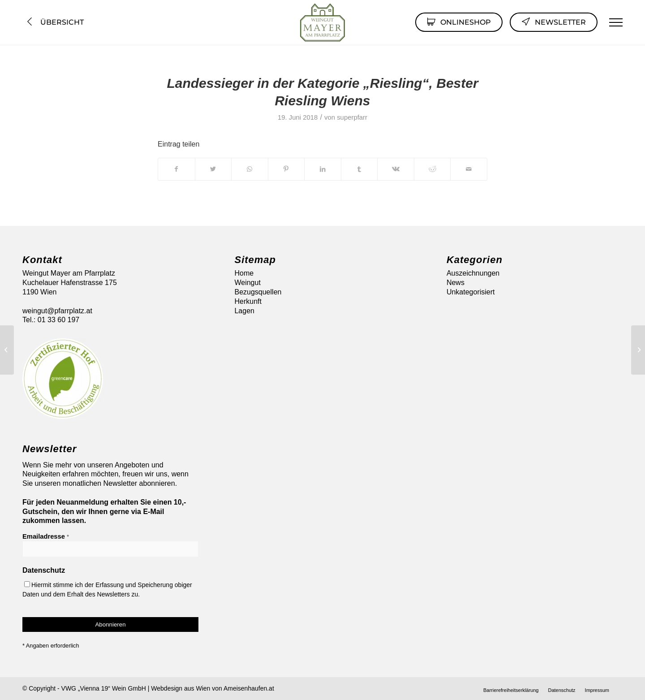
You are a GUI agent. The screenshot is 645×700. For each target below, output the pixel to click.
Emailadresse (45, 536)
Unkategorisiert (471, 292)
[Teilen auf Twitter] (213, 169)
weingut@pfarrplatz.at (57, 311)
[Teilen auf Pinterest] (286, 169)
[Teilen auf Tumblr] (359, 169)
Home (244, 273)
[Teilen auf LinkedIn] (323, 169)
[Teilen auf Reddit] (432, 169)
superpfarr (352, 117)
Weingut (247, 282)
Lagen (244, 311)
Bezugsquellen (257, 292)
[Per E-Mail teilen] (469, 169)
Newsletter (553, 21)
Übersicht (54, 22)
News (455, 282)
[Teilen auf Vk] (396, 169)
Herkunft (247, 301)
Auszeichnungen (473, 273)
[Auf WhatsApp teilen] (250, 169)
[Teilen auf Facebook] (176, 169)
